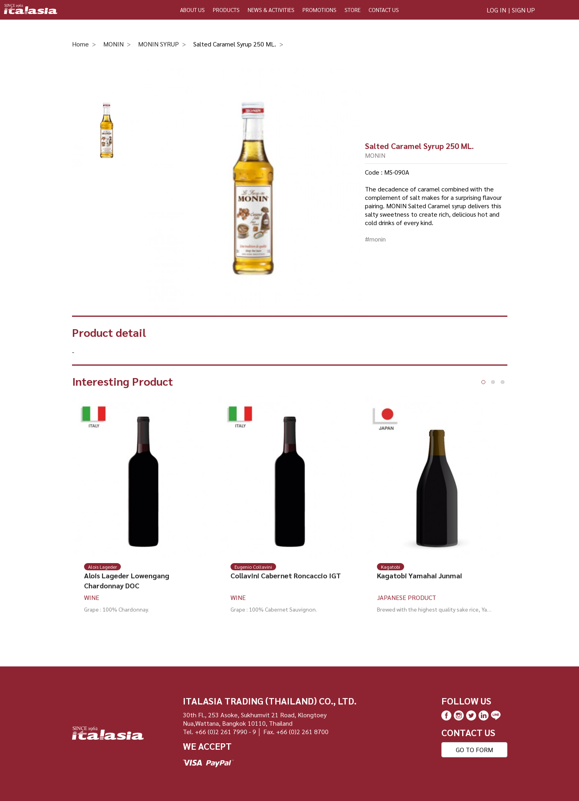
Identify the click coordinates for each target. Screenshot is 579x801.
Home (80, 44)
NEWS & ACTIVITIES (271, 9)
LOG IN (496, 10)
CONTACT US (384, 9)
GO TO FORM (474, 749)
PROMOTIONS (320, 9)
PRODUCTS (226, 9)
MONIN (113, 44)
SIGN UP (523, 10)
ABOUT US (192, 9)
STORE (353, 9)
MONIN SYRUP (158, 44)
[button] (483, 382)
